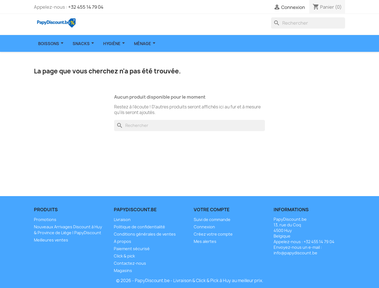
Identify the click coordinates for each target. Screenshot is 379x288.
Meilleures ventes (51, 240)
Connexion (204, 226)
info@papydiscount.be (295, 253)
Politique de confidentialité (139, 226)
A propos (122, 241)
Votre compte (212, 209)
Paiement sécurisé (132, 248)
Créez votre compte (213, 234)
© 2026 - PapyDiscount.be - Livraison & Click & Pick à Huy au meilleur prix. (189, 281)
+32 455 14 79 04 (85, 7)
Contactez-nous (130, 263)
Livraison (122, 219)
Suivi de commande (212, 219)
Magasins (123, 270)
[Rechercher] (308, 23)
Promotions (45, 219)
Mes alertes (205, 241)
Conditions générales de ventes (145, 234)
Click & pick (124, 256)
